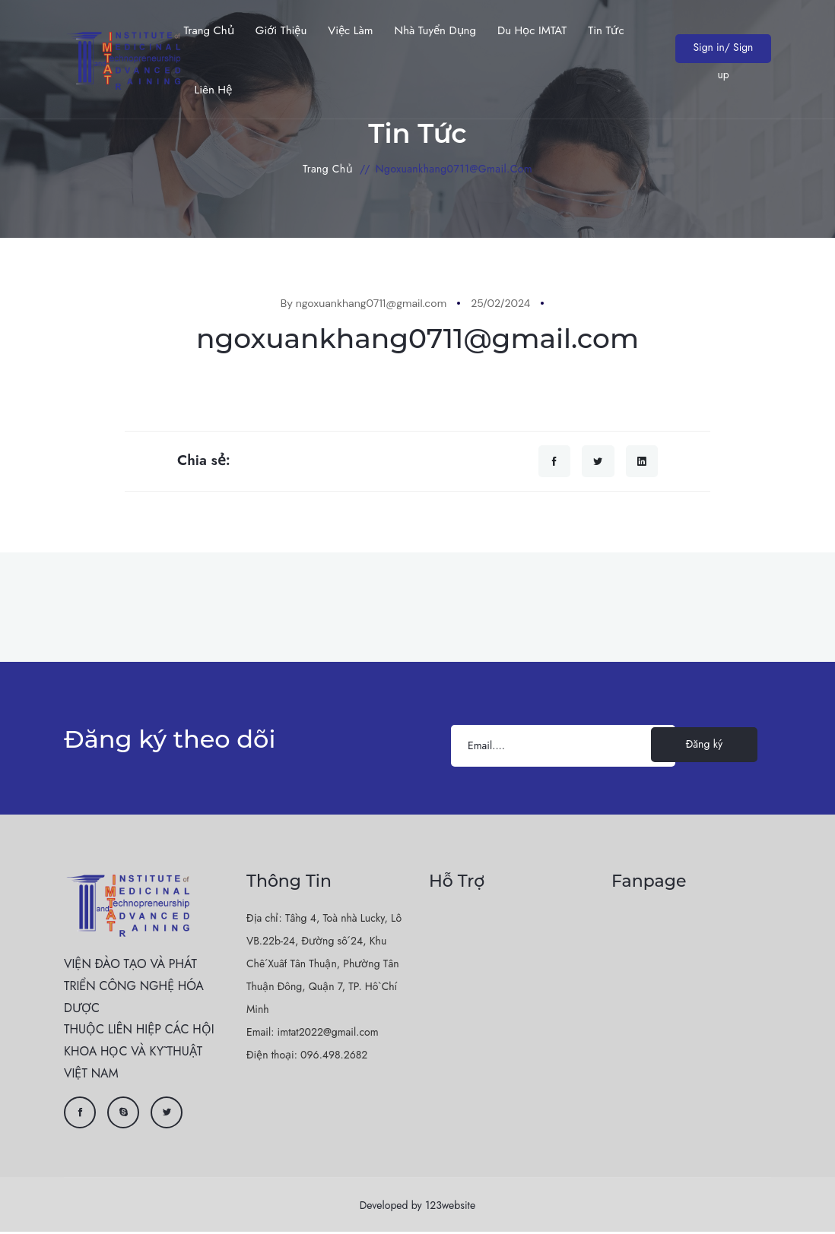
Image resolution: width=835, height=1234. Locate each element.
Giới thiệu (281, 30)
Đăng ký (704, 746)
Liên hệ (212, 89)
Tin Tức (606, 30)
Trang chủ (208, 30)
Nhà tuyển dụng (435, 30)
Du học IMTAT (532, 30)
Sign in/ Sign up (722, 51)
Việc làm (350, 30)
